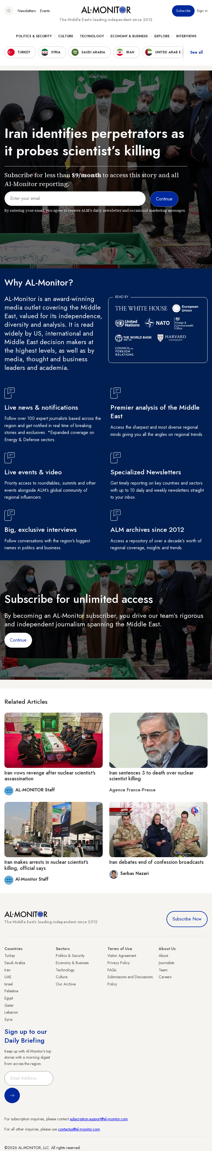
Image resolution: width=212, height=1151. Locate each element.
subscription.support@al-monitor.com (99, 1119)
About (163, 955)
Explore (161, 36)
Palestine (11, 991)
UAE (7, 977)
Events (45, 11)
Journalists (166, 963)
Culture (65, 36)
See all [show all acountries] (196, 52)
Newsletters (27, 11)
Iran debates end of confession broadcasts (156, 862)
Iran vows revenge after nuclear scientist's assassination (50, 776)
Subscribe (183, 10)
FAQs (111, 970)
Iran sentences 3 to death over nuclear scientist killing (151, 776)
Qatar (9, 1005)
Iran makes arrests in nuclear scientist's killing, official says (46, 865)
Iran (7, 970)
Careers (165, 977)
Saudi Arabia (14, 963)
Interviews (186, 36)
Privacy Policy (118, 963)
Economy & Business (129, 36)
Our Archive (66, 984)
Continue (18, 640)
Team (163, 970)
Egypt (8, 998)
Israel (8, 984)
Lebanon (11, 1012)
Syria (8, 1019)
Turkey (9, 955)
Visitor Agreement (121, 955)
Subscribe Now (187, 919)
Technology (92, 36)
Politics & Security (34, 36)
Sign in (202, 10)
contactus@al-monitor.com (79, 1129)
